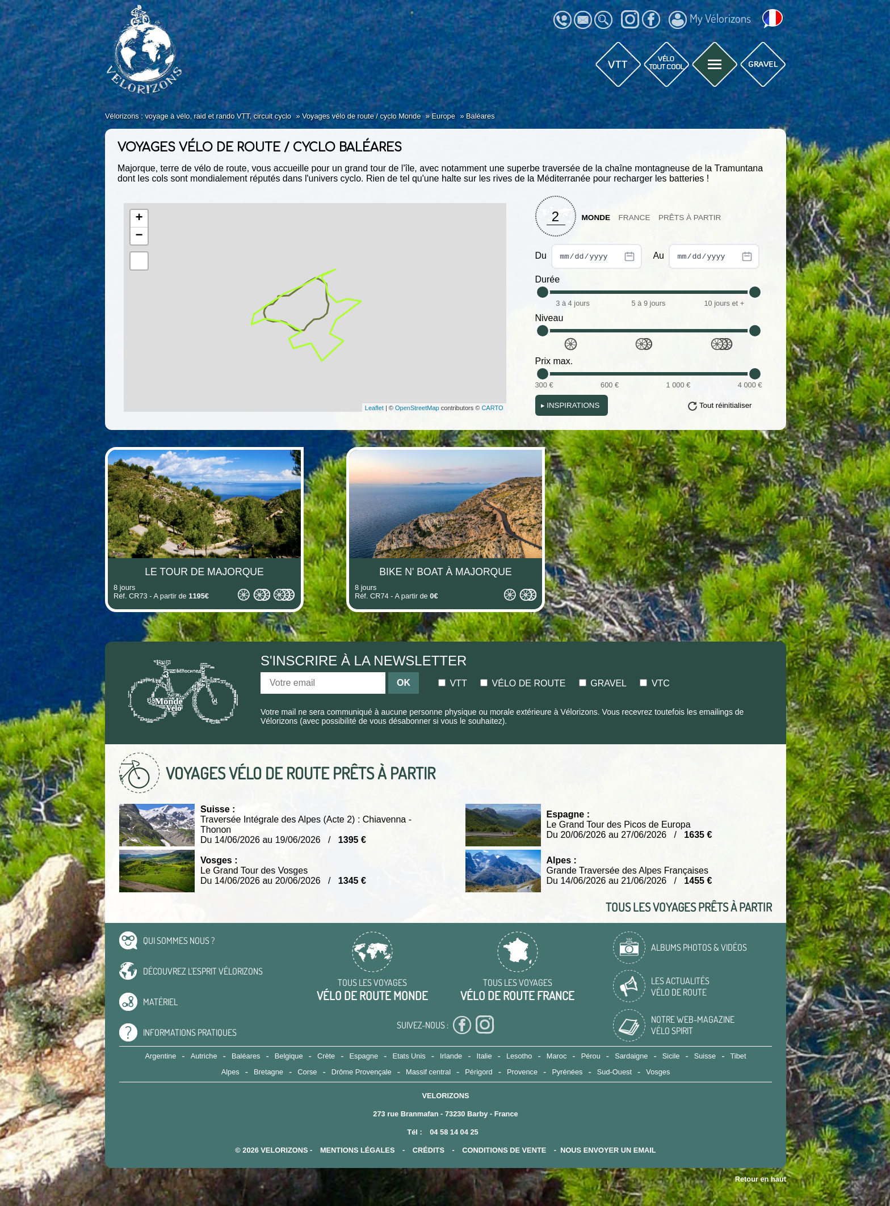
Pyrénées (567, 1072)
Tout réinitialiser (725, 405)
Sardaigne (631, 1056)
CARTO (492, 407)
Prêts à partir (689, 217)
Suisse (705, 1056)
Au (706, 256)
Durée (547, 279)
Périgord (478, 1072)
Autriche (204, 1056)
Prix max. (554, 361)
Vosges (658, 1072)
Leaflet (374, 407)
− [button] (138, 235)
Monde (596, 217)
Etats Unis (408, 1056)
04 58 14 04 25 (454, 1132)
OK (403, 683)
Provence (522, 1072)
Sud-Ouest (614, 1072)
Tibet (738, 1056)
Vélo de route (522, 683)
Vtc (654, 683)
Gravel (603, 683)
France (634, 217)
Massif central (428, 1072)
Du (589, 256)
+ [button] (138, 218)
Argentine (161, 1056)
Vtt (452, 683)
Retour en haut (760, 1179)
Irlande (451, 1056)
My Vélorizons (710, 20)
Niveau (549, 318)
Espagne (364, 1056)
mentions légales (357, 1150)
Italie (484, 1056)
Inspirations (570, 405)
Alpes (230, 1072)
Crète (326, 1056)
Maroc (557, 1056)
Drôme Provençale (361, 1072)
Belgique (289, 1056)
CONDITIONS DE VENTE (504, 1150)
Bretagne (268, 1072)
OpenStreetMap (417, 407)
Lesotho (519, 1056)
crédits (428, 1150)
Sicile (671, 1056)
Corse (307, 1072)
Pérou (591, 1056)
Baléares (246, 1056)
